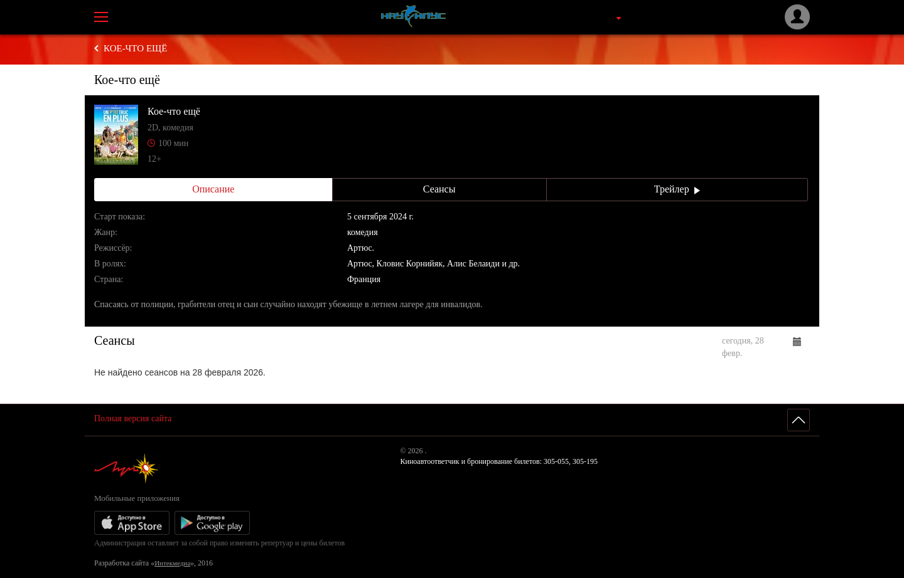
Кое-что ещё (135, 48)
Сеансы (439, 189)
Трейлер (677, 189)
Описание (213, 189)
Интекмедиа (172, 563)
